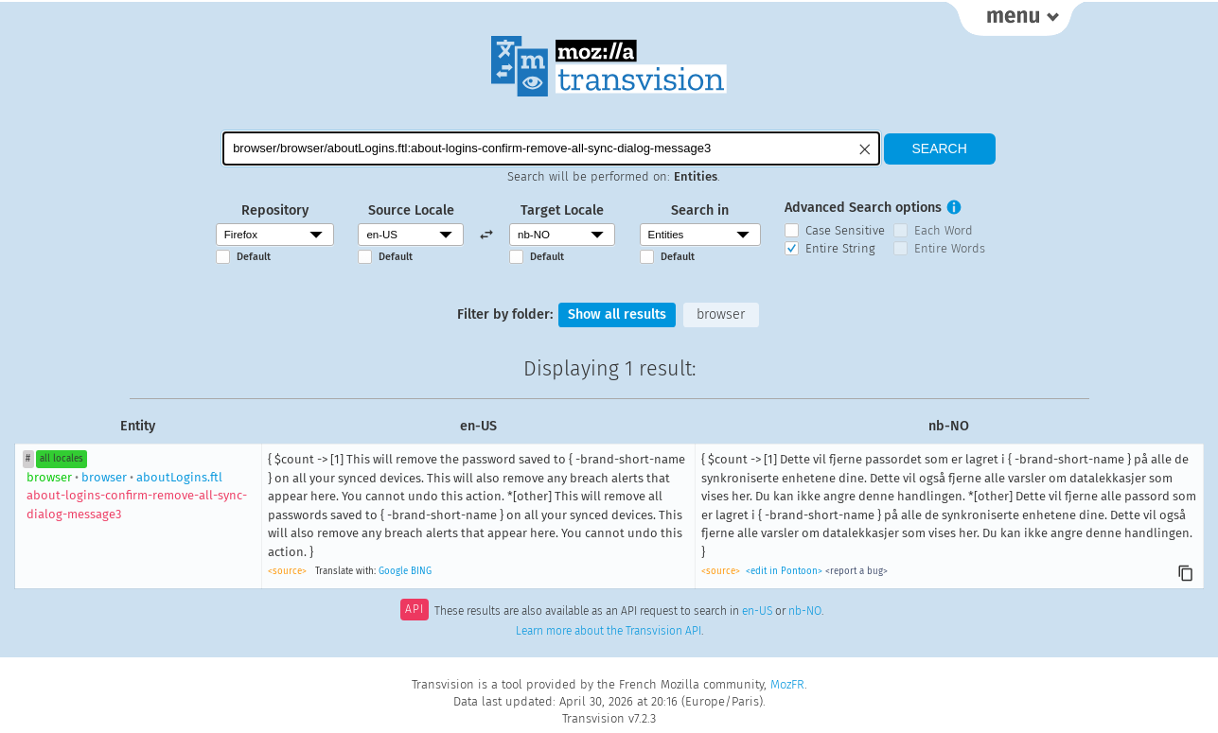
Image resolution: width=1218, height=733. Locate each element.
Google (393, 571)
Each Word (943, 230)
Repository (275, 210)
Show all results (617, 314)
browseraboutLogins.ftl (136, 495)
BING (421, 571)
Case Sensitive (845, 230)
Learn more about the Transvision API (608, 630)
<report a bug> (856, 571)
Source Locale (411, 210)
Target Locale (562, 210)
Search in (700, 210)
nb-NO (804, 611)
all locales (61, 458)
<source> (287, 571)
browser (721, 314)
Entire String (840, 248)
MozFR (787, 684)
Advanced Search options (863, 208)
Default (254, 257)
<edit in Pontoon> (784, 571)
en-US (757, 611)
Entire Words (949, 248)
